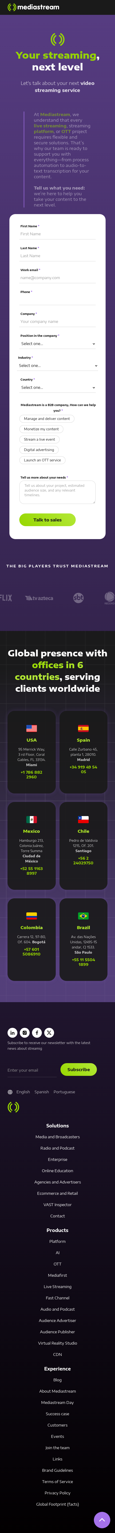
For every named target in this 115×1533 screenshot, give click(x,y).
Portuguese (64, 1092)
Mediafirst (57, 1275)
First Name (30, 227)
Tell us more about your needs (44, 477)
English (23, 1092)
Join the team (58, 1447)
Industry (25, 357)
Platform (57, 1241)
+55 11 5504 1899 (83, 962)
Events (57, 1436)
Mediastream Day (57, 1402)
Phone (27, 292)
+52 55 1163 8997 (31, 871)
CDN (57, 1354)
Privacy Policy (58, 1493)
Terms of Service (57, 1481)
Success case (57, 1413)
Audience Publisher (57, 1332)
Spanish (42, 1092)
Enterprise (57, 1159)
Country (28, 379)
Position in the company (40, 336)
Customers (57, 1425)
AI (57, 1252)
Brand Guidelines (57, 1470)
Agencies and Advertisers (57, 1182)
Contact (57, 1216)
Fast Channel (57, 1298)
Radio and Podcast (57, 1148)
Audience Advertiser (57, 1320)
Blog (57, 1380)
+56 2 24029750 (83, 860)
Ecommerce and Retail (57, 1193)
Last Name (30, 249)
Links (57, 1459)
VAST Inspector (58, 1204)
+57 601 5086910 (31, 951)
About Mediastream (57, 1391)
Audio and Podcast (57, 1309)
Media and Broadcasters (58, 1137)
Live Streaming (57, 1286)
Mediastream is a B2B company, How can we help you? (58, 407)
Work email (31, 270)
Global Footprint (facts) (57, 1504)
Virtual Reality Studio (57, 1343)
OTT (58, 1264)
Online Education (57, 1170)
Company (29, 314)
